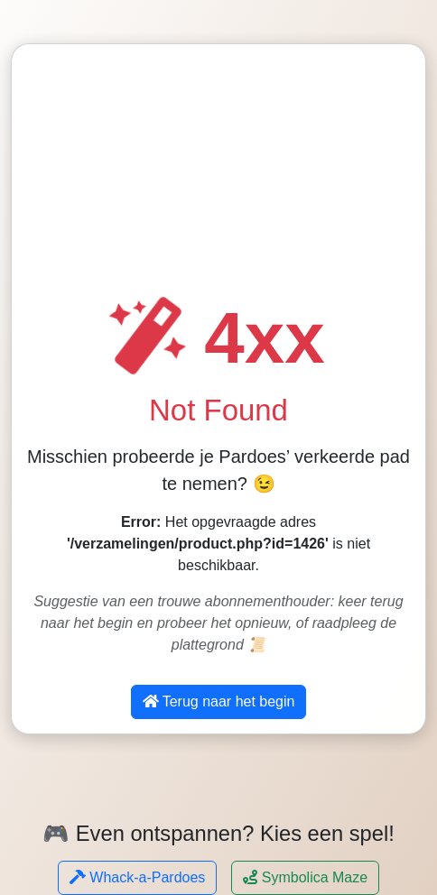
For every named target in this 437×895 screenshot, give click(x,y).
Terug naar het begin (219, 701)
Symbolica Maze (305, 877)
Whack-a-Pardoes (138, 877)
